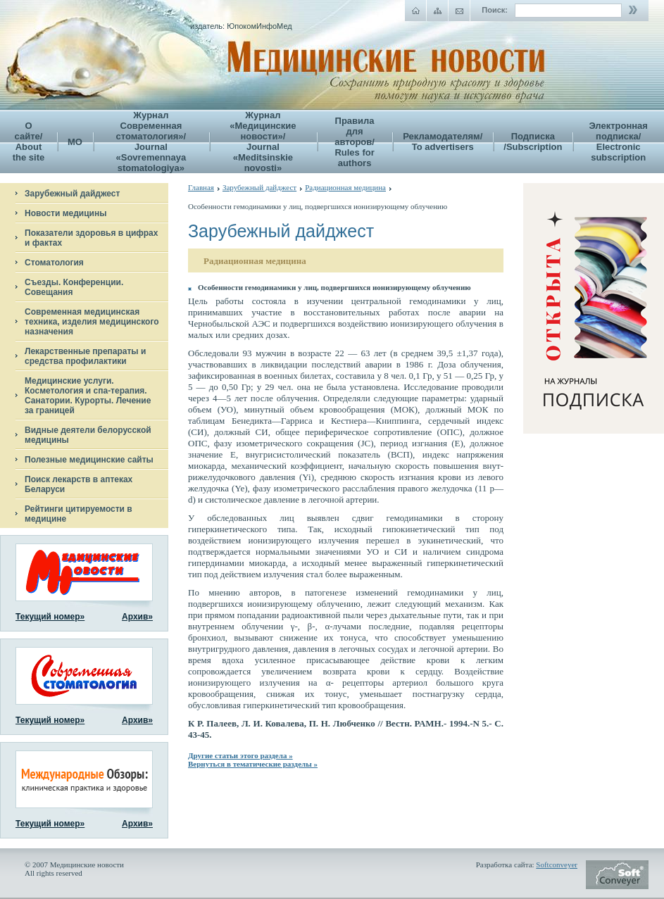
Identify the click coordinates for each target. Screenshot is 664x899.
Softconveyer (556, 864)
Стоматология (54, 263)
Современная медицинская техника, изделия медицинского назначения (92, 322)
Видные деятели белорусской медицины (88, 435)
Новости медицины (65, 213)
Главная (201, 187)
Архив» (137, 617)
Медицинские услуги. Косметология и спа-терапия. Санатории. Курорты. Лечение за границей (88, 395)
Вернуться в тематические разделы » (253, 764)
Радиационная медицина (345, 187)
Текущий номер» (49, 617)
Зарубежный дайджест (72, 194)
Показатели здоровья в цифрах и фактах (91, 238)
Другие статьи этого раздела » (240, 755)
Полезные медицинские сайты (89, 460)
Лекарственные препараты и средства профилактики (85, 356)
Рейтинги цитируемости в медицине (78, 514)
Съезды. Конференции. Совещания (74, 287)
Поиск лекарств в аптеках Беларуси (78, 484)
